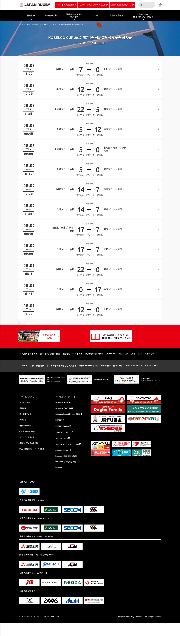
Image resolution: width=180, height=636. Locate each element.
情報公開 (23, 418)
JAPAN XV (111, 363)
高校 (133, 363)
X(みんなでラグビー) (64, 442)
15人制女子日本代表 (94, 363)
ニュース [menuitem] (96, 15)
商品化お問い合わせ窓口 (30, 455)
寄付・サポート (26, 436)
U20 (127, 363)
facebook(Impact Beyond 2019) (69, 424)
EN (160, 6)
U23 (120, 363)
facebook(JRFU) (62, 411)
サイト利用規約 (26, 629)
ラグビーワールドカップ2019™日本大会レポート (101, 374)
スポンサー (24, 430)
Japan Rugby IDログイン (121, 5)
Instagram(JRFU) (63, 461)
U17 (140, 363)
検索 (141, 5)
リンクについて (42, 629)
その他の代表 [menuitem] (51, 15)
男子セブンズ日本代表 (50, 363)
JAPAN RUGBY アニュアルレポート (142, 374)
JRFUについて (25, 411)
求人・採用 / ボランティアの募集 (34, 461)
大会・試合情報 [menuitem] (116, 15)
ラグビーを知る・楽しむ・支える (61, 374)
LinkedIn (59, 480)
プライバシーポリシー (60, 629)
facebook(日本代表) (64, 418)
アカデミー (149, 363)
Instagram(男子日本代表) (66, 467)
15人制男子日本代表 (28, 363)
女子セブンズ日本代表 (72, 363)
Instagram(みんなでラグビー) (68, 473)
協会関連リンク (26, 424)
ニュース (23, 374)
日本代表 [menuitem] (31, 15)
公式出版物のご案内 (28, 442)
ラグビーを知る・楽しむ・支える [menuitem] (143, 15)
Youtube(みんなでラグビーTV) (69, 455)
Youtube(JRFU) (62, 449)
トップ (20, 24)
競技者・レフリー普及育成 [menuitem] (74, 15)
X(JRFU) (59, 430)
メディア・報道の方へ (29, 449)
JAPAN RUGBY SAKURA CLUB (92, 5)
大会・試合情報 (33, 24)
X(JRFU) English (63, 436)
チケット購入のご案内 (65, 5)
